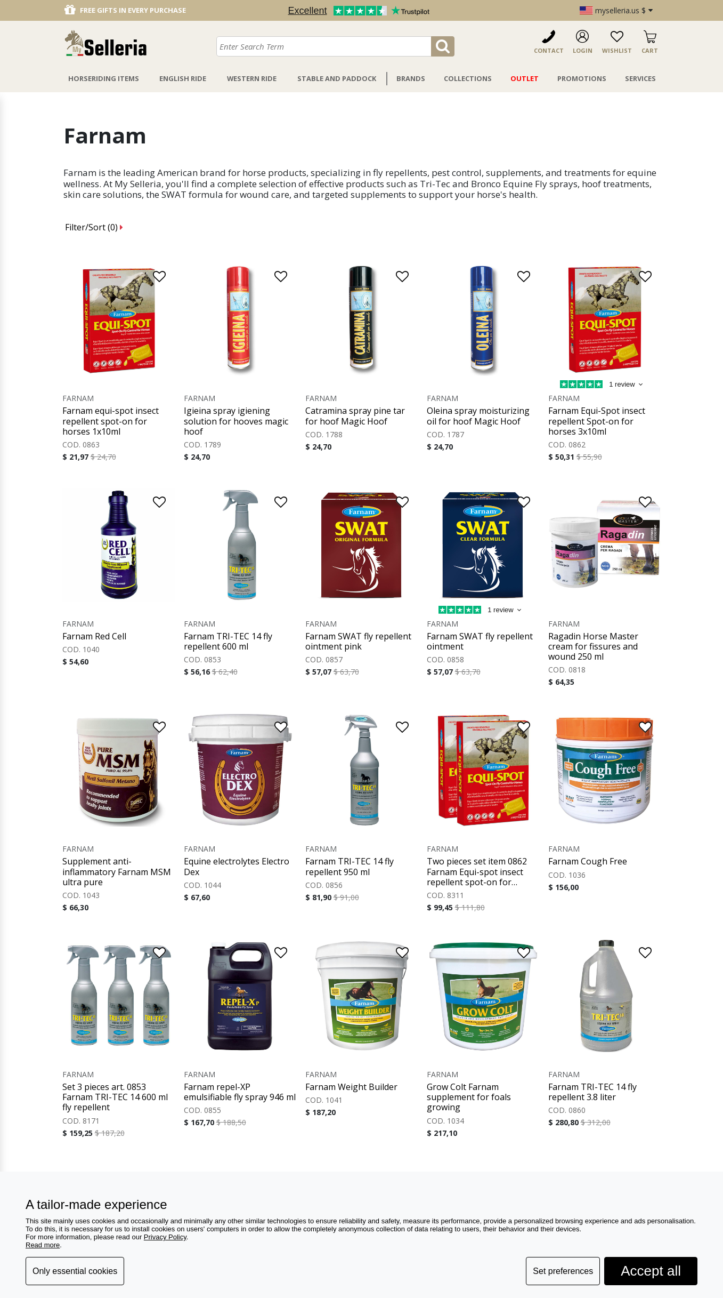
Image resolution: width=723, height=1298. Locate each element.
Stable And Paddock (336, 78)
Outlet (524, 78)
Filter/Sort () (94, 227)
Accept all (651, 1271)
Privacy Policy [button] (165, 1237)
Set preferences (563, 1271)
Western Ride (252, 78)
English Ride (182, 78)
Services (640, 78)
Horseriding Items (103, 78)
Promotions (581, 78)
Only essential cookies (75, 1271)
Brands (410, 78)
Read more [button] (43, 1245)
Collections (468, 78)
